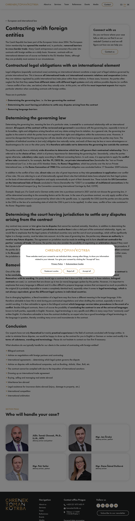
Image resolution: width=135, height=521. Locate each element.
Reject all (70, 271)
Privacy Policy (57, 264)
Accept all (87, 271)
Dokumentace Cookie (75, 264)
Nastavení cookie (51, 271)
